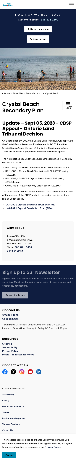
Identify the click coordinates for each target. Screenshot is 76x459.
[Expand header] (71, 4)
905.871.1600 (10, 315)
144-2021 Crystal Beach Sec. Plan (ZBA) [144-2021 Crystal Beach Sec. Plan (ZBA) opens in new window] (29, 208)
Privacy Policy (10, 351)
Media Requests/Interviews (18, 354)
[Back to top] (38, 450)
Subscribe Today (15, 295)
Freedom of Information (13, 406)
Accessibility (9, 347)
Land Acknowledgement (14, 418)
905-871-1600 (49, 19)
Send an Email (15, 250)
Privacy (5, 400)
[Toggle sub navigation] (68, 105)
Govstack (16, 436)
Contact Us (7, 430)
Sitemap (7, 343)
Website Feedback (11, 424)
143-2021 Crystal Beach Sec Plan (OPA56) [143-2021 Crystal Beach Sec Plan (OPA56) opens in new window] (30, 204)
